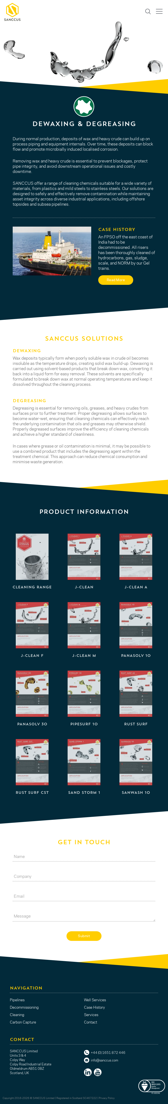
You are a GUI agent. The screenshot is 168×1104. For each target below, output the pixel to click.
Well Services (95, 999)
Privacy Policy (107, 1098)
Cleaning (17, 1014)
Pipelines (17, 999)
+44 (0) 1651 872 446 (108, 1052)
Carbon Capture (23, 1022)
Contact (90, 1022)
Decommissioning (24, 1007)
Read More (116, 279)
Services (91, 1014)
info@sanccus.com (104, 1060)
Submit (84, 935)
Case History (94, 1007)
